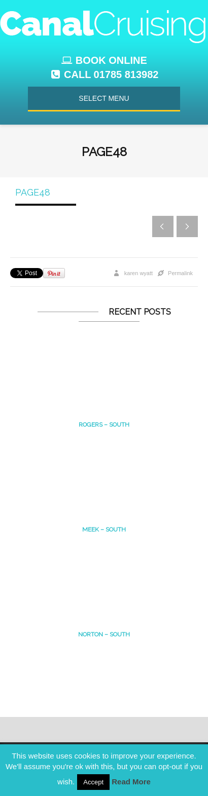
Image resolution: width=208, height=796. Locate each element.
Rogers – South (104, 424)
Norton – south (104, 634)
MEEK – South (104, 529)
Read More (131, 781)
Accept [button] (93, 782)
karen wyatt (138, 273)
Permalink (180, 273)
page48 (32, 192)
